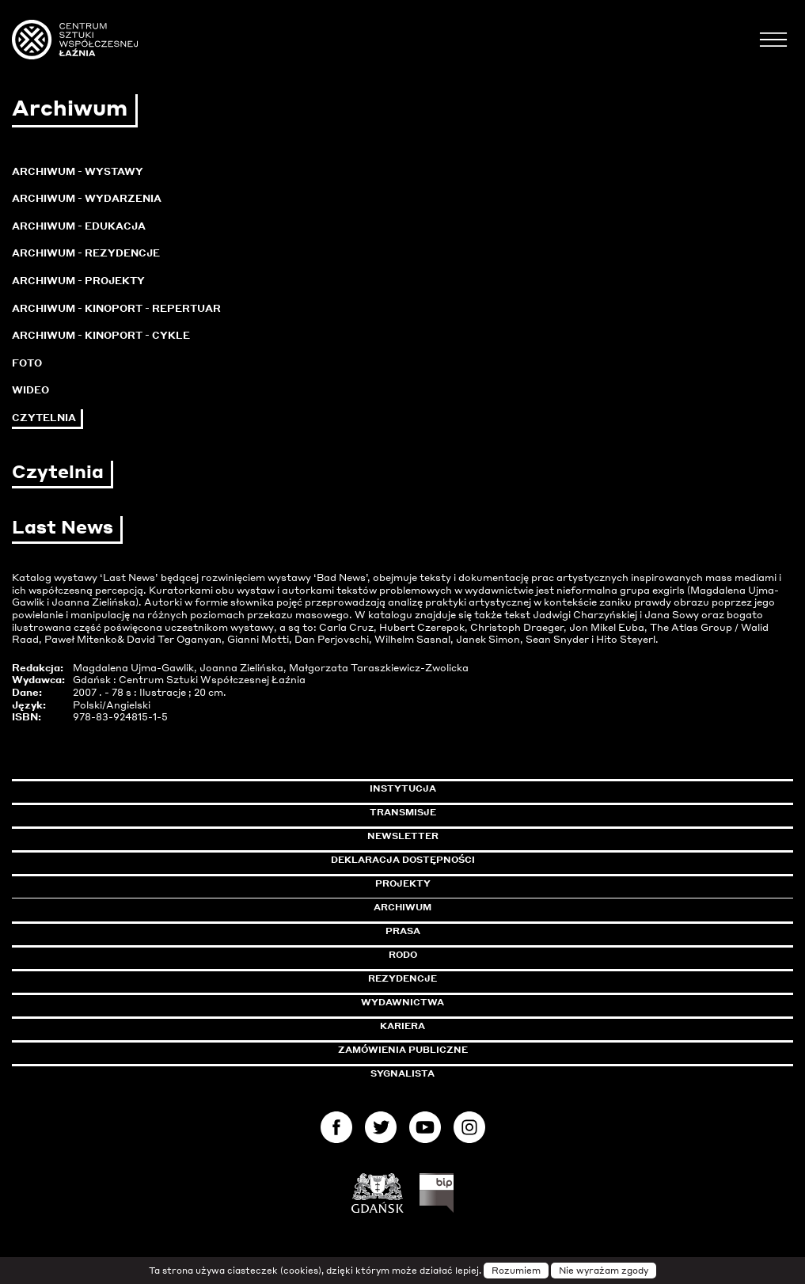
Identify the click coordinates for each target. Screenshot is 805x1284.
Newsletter (403, 835)
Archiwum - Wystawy (77, 171)
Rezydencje (402, 978)
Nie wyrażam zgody (603, 1270)
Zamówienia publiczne (438, 1049)
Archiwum (402, 907)
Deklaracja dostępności (403, 859)
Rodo (403, 954)
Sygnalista (402, 1073)
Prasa (402, 930)
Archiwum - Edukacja (79, 226)
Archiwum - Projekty (78, 281)
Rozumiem (516, 1270)
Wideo (30, 390)
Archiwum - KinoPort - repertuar (116, 308)
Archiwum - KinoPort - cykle (101, 335)
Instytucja (403, 788)
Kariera (402, 1025)
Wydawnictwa (402, 1002)
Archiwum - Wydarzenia (86, 198)
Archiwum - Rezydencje (86, 253)
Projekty (403, 883)
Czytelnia (44, 418)
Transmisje (470, 812)
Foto (27, 363)
